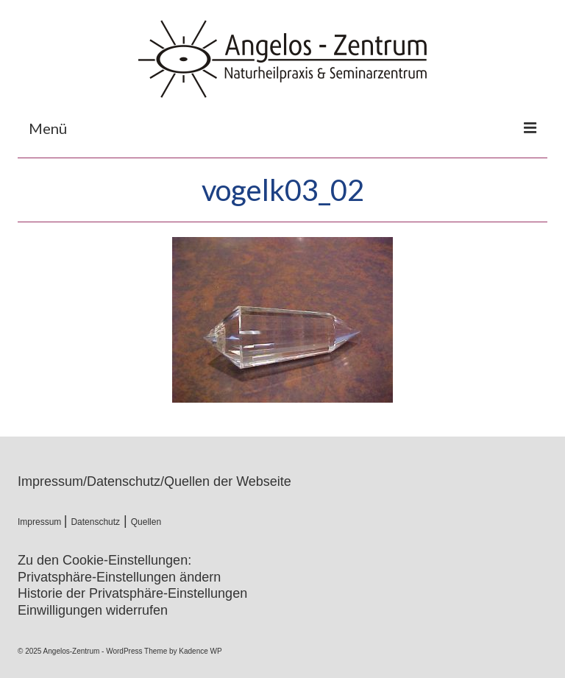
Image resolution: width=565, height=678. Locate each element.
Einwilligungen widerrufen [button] (93, 610)
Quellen (146, 522)
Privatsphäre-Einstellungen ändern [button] (119, 577)
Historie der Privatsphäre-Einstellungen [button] (132, 593)
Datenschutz (95, 522)
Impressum (41, 522)
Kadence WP (200, 651)
